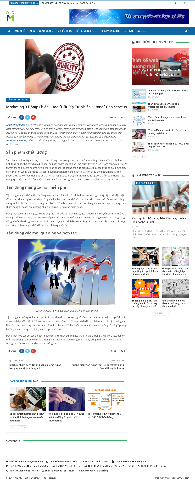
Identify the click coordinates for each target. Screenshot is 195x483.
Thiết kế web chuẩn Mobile (95, 461)
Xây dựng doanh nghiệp (18, 99)
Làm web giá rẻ (124, 466)
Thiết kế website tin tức (152, 466)
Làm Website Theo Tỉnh (117, 31)
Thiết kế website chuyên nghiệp (24, 461)
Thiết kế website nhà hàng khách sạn (27, 466)
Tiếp (22, 427)
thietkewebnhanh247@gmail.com (77, 3)
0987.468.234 (49, 3)
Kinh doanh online (145, 183)
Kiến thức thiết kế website (76, 31)
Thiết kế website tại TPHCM (58, 470)
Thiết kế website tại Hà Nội (22, 470)
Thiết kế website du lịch (66, 466)
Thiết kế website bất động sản (129, 461)
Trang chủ (16, 31)
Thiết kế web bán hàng (98, 466)
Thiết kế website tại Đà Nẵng (92, 470)
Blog (142, 31)
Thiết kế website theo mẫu (61, 461)
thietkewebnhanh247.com (177, 478)
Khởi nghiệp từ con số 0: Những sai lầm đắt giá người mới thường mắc (66, 417)
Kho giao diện (40, 31)
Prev (14, 427)
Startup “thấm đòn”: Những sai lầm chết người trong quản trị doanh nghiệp (35, 367)
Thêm (157, 31)
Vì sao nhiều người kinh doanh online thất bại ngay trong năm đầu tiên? (27, 417)
